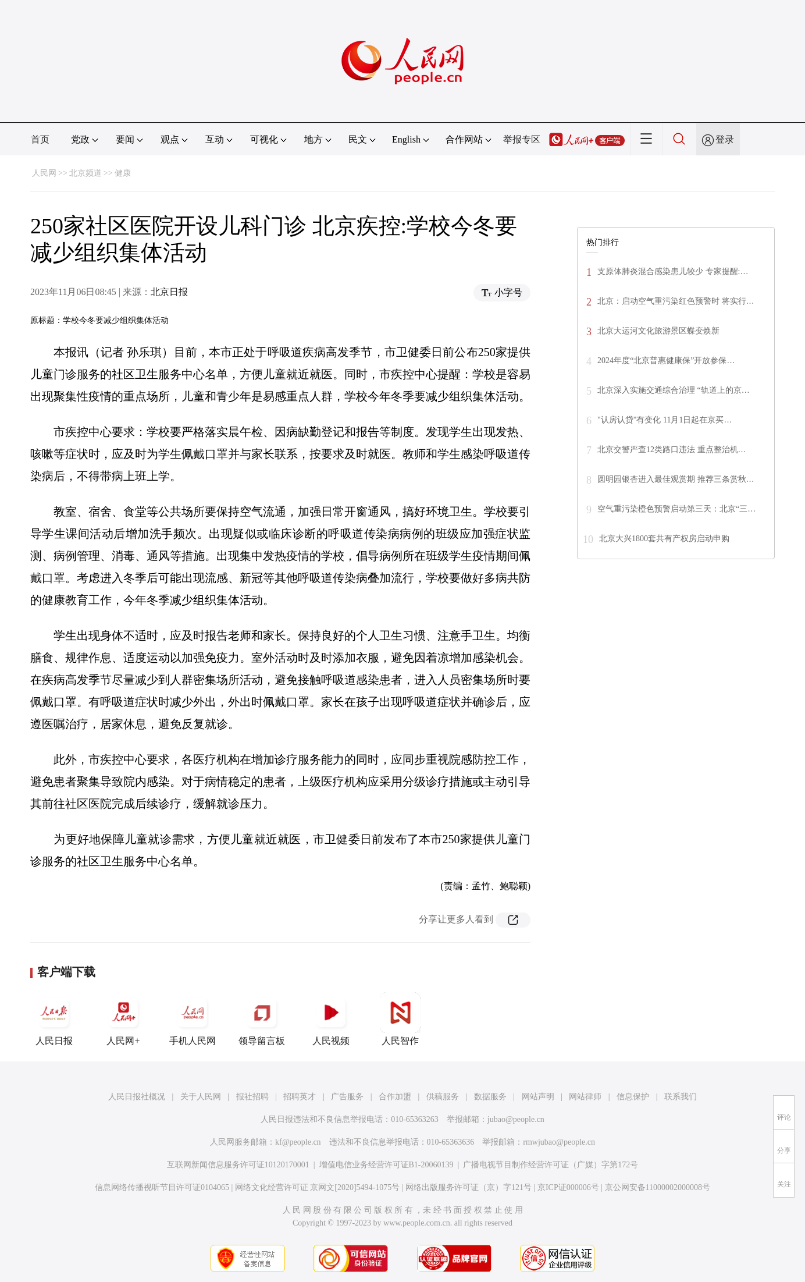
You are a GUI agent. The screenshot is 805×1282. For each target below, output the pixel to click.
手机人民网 (192, 1019)
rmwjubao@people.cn (559, 1142)
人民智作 (400, 1019)
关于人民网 (200, 1096)
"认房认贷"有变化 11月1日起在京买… (664, 420)
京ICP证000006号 (568, 1187)
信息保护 (633, 1096)
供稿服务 (442, 1096)
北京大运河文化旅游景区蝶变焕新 (658, 330)
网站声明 (538, 1096)
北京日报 (169, 292)
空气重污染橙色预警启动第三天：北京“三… (676, 509)
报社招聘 (252, 1096)
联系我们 (680, 1096)
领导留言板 (261, 1019)
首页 (40, 139)
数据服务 (490, 1096)
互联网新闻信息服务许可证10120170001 (238, 1164)
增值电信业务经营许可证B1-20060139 (386, 1164)
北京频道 (85, 173)
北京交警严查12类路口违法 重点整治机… (671, 449)
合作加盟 (395, 1096)
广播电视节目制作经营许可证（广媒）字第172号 (550, 1164)
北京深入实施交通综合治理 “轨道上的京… (673, 390)
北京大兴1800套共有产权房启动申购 (664, 538)
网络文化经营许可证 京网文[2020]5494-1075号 (317, 1187)
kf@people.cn (298, 1142)
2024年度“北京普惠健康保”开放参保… (666, 360)
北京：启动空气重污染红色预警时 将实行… (675, 301)
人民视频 (331, 1019)
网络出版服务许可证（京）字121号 (468, 1187)
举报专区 (521, 139)
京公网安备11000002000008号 (657, 1187)
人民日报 (54, 1019)
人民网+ (123, 1019)
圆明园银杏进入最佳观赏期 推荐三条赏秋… (675, 479)
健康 (123, 173)
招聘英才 (299, 1096)
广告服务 (347, 1096)
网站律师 (585, 1096)
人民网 (44, 173)
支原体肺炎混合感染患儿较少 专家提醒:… (672, 271)
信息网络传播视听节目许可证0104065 (162, 1187)
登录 (724, 139)
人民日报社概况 (136, 1096)
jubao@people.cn (515, 1119)
